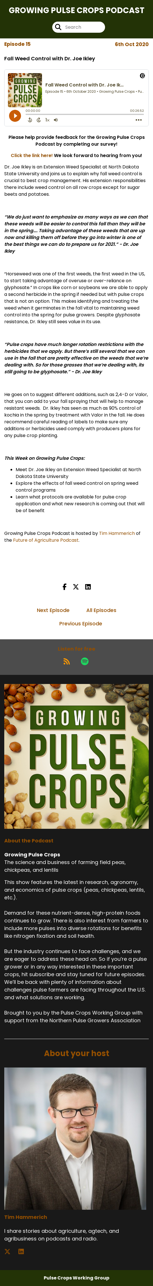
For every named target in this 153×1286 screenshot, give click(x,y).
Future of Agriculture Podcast (46, 540)
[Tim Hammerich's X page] (10, 1251)
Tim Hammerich (117, 533)
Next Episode (53, 610)
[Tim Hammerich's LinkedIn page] (24, 1251)
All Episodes (101, 610)
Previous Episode (80, 623)
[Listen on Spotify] (84, 661)
